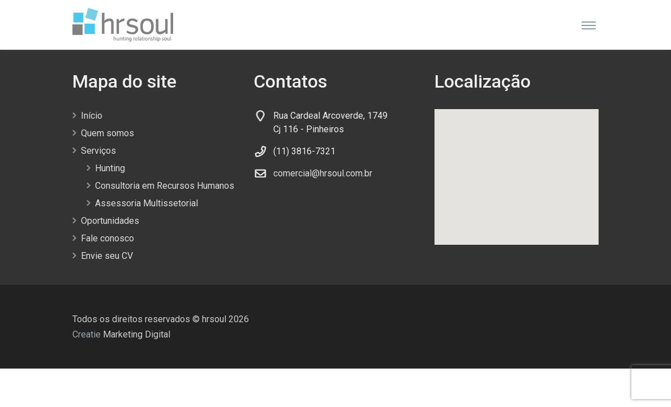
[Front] (122, 25)
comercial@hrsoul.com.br (322, 173)
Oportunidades (110, 220)
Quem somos (107, 133)
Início (91, 115)
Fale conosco (107, 238)
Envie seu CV (107, 255)
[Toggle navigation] (589, 25)
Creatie (86, 334)
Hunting (110, 168)
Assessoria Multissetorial (146, 203)
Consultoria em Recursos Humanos (164, 185)
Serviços (98, 150)
